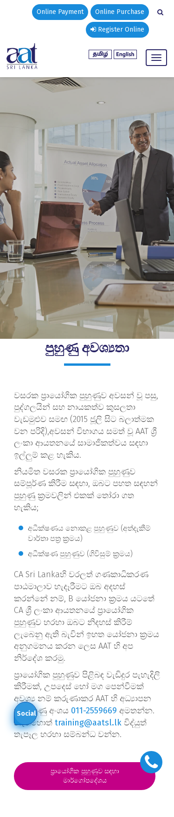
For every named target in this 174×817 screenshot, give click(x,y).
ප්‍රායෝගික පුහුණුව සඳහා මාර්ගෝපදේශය (85, 775)
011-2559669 (94, 710)
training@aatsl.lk (88, 723)
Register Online (117, 29)
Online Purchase (119, 12)
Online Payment (60, 12)
